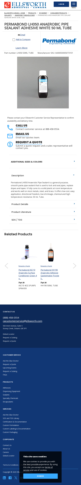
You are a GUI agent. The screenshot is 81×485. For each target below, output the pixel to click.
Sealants (8, 15)
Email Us (22, 134)
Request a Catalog (10, 371)
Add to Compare (23, 39)
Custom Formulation (11, 425)
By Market (43, 13)
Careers (6, 452)
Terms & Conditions (10, 465)
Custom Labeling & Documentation (16, 429)
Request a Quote (29, 142)
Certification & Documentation (15, 422)
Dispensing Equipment (11, 391)
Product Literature (43, 211)
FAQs (5, 375)
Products (32, 13)
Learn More (21, 47)
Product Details (43, 204)
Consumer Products (58, 13)
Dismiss (40, 476)
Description (43, 175)
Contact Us (7, 445)
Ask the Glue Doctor (11, 361)
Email (21, 34)
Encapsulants (8, 402)
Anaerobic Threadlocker (25, 15)
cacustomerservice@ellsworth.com (22, 321)
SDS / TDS (43, 219)
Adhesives (7, 388)
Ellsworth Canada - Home (14, 13)
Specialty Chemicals (10, 398)
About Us (6, 449)
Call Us (21, 125)
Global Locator (8, 456)
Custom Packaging (10, 432)
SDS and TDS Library (11, 418)
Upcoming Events (9, 368)
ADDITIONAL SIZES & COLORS (43, 161)
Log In (61, 4)
